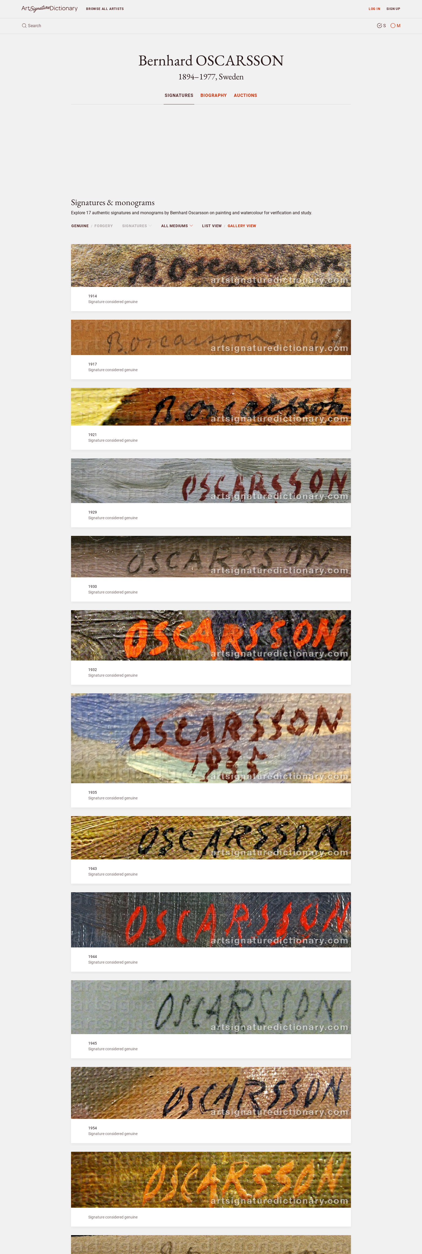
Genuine (80, 226)
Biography (214, 95)
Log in (374, 9)
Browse (105, 9)
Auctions (245, 95)
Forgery (103, 226)
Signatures (179, 95)
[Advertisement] (211, 146)
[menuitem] (178, 95)
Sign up (393, 9)
